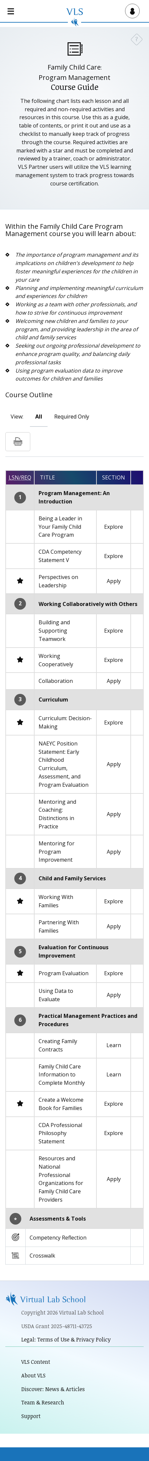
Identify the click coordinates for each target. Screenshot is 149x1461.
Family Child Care (74, 67)
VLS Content (35, 1361)
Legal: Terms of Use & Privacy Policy (66, 1339)
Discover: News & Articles (53, 1389)
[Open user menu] (131, 11)
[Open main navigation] (12, 11)
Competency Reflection (58, 1237)
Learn (113, 1045)
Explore (113, 526)
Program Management (74, 77)
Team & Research (42, 1402)
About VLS (33, 1375)
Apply (114, 581)
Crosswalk (42, 1255)
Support (31, 1416)
